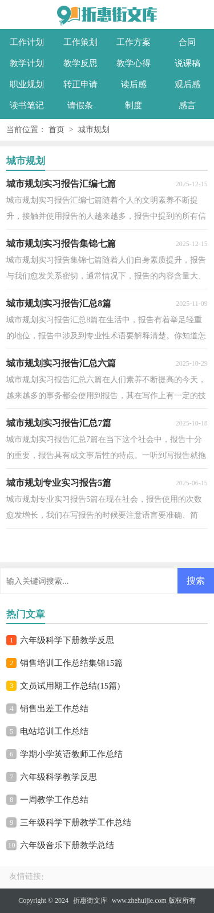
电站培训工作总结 (54, 731)
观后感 (187, 84)
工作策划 (80, 42)
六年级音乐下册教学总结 (67, 845)
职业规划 (27, 84)
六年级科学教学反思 (58, 776)
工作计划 (27, 42)
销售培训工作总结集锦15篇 (71, 663)
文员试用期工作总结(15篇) (70, 685)
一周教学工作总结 (54, 799)
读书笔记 (27, 105)
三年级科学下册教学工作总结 (75, 822)
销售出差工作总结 (54, 708)
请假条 (80, 105)
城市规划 (94, 129)
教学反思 (80, 63)
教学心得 (133, 63)
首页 (56, 129)
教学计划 (27, 63)
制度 (133, 105)
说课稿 (187, 63)
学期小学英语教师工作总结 (71, 754)
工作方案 (133, 42)
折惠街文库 (90, 900)
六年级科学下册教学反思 (67, 640)
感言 (187, 105)
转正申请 (80, 84)
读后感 (134, 84)
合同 (187, 42)
